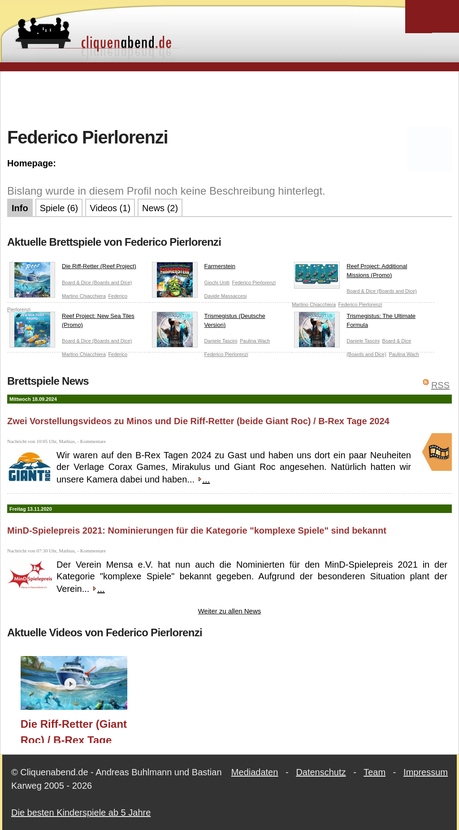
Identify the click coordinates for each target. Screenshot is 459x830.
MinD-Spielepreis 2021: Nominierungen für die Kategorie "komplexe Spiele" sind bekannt (196, 530)
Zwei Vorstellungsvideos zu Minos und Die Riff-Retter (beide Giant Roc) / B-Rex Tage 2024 (198, 421)
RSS (440, 385)
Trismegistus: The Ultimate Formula (355, 322)
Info (20, 208)
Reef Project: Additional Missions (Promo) (350, 272)
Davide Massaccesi (225, 296)
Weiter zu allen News (229, 611)
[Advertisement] (229, 98)
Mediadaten (254, 772)
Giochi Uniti (217, 282)
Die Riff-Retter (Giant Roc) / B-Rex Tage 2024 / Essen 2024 (74, 730)
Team (374, 772)
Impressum (425, 772)
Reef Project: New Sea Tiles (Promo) (71, 322)
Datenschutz (321, 772)
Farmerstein (193, 268)
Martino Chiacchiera (84, 296)
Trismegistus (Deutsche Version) (208, 322)
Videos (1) (110, 208)
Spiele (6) (59, 208)
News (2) (160, 208)
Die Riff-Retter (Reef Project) (72, 268)
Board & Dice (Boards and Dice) (97, 282)
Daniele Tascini (221, 340)
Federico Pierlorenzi (254, 282)
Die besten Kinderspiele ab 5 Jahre (81, 812)
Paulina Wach (255, 340)
